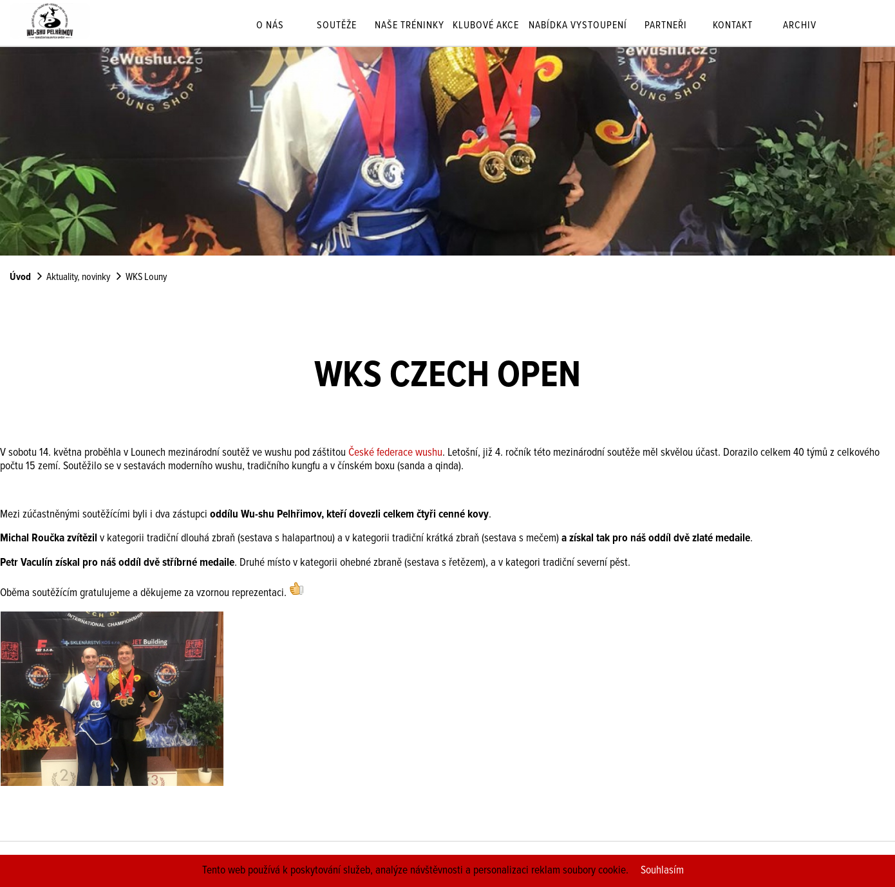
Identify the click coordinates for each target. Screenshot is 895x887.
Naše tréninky (409, 26)
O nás (270, 26)
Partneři (666, 26)
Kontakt (733, 26)
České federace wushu (395, 452)
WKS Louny (146, 277)
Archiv (799, 26)
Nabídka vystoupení (578, 26)
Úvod (20, 277)
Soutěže (337, 26)
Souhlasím (662, 870)
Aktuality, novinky (78, 277)
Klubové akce (486, 26)
